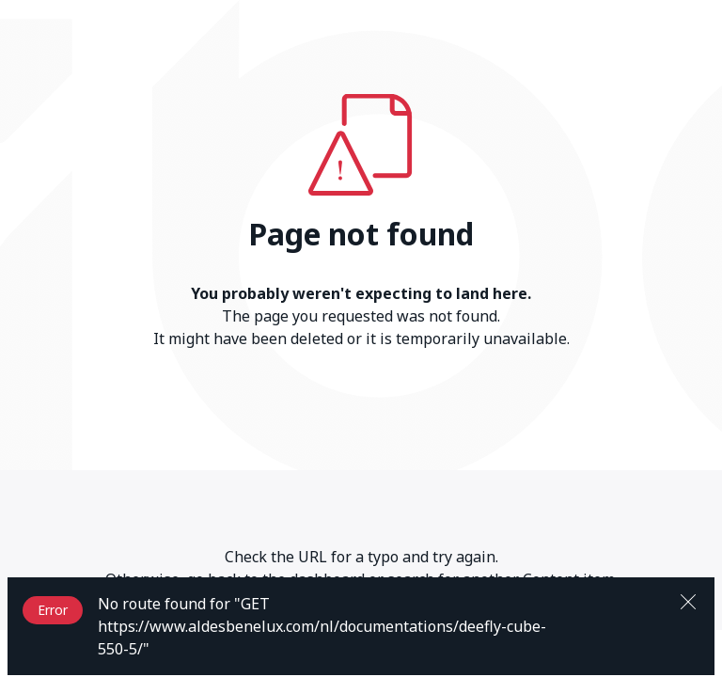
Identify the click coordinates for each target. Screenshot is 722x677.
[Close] (688, 599)
